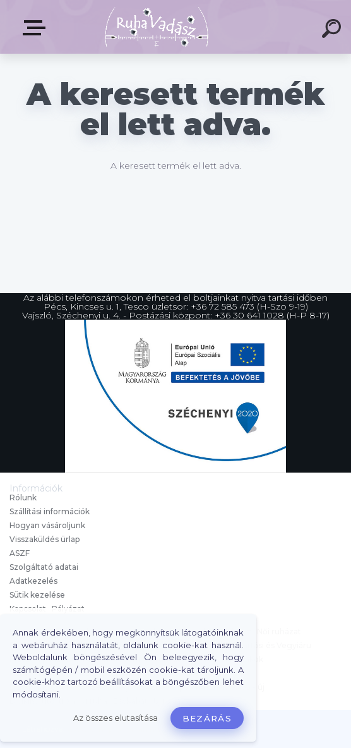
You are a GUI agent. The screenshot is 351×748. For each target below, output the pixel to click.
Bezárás (207, 718)
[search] (333, 30)
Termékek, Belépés (36, 27)
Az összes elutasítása (115, 718)
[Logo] (157, 27)
